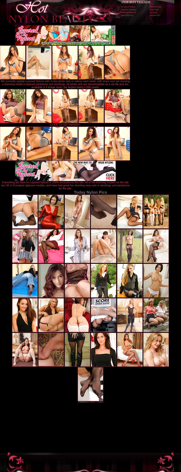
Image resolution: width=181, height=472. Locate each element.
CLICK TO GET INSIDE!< (65, 124)
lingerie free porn (127, 15)
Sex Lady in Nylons (128, 7)
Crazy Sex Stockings (128, 10)
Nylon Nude (154, 10)
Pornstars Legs (155, 7)
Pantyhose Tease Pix (128, 12)
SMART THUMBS (96, 402)
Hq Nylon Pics (155, 15)
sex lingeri (153, 12)
